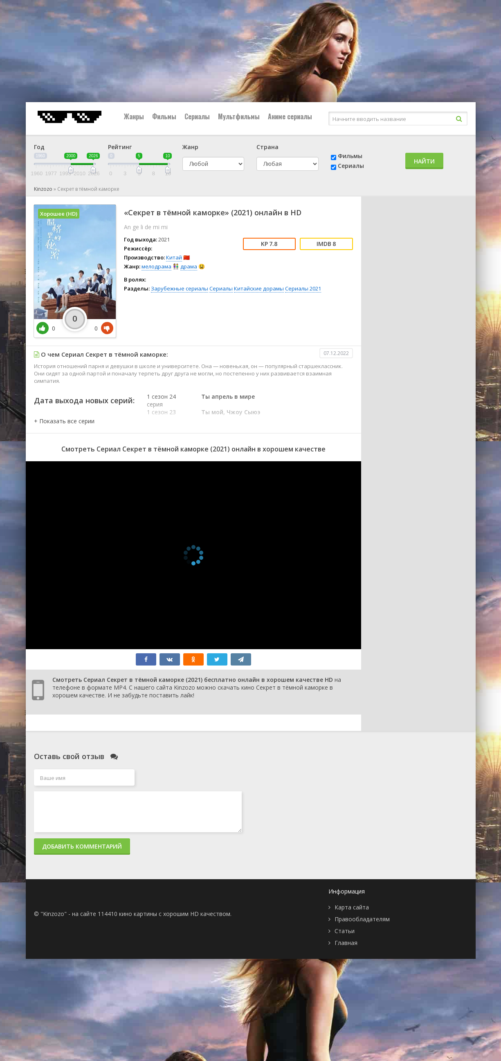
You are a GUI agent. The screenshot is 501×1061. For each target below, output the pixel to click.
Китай (174, 257)
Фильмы (164, 116)
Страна (267, 147)
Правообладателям (362, 919)
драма (188, 266)
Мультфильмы (239, 116)
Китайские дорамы (259, 288)
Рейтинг (120, 147)
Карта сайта (352, 907)
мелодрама (156, 266)
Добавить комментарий (82, 846)
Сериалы (197, 116)
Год (39, 147)
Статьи (345, 931)
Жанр (190, 147)
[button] (64, 421)
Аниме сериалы (290, 116)
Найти (424, 161)
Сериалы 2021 (303, 288)
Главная (346, 943)
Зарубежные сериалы (179, 288)
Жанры (134, 116)
